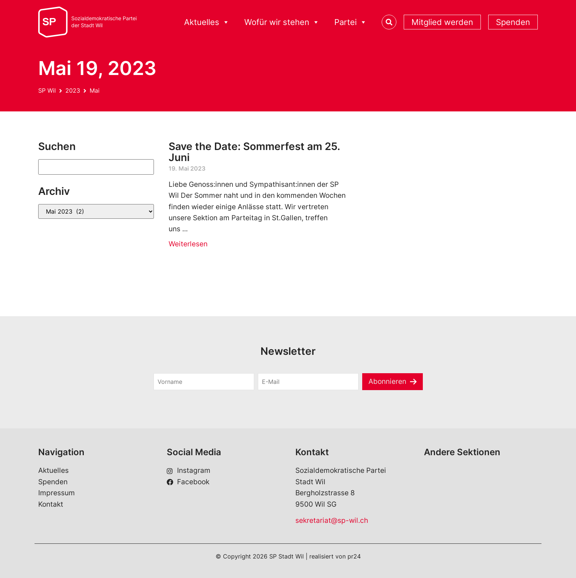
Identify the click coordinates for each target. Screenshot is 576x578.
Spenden (513, 22)
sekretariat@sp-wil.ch (331, 520)
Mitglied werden (442, 22)
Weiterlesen (188, 244)
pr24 (354, 556)
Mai (95, 90)
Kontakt (50, 504)
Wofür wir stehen (282, 22)
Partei (350, 22)
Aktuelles (207, 22)
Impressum (56, 493)
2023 (72, 90)
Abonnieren (387, 381)
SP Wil (47, 90)
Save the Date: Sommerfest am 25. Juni (254, 152)
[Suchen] (96, 167)
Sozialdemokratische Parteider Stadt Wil (104, 21)
